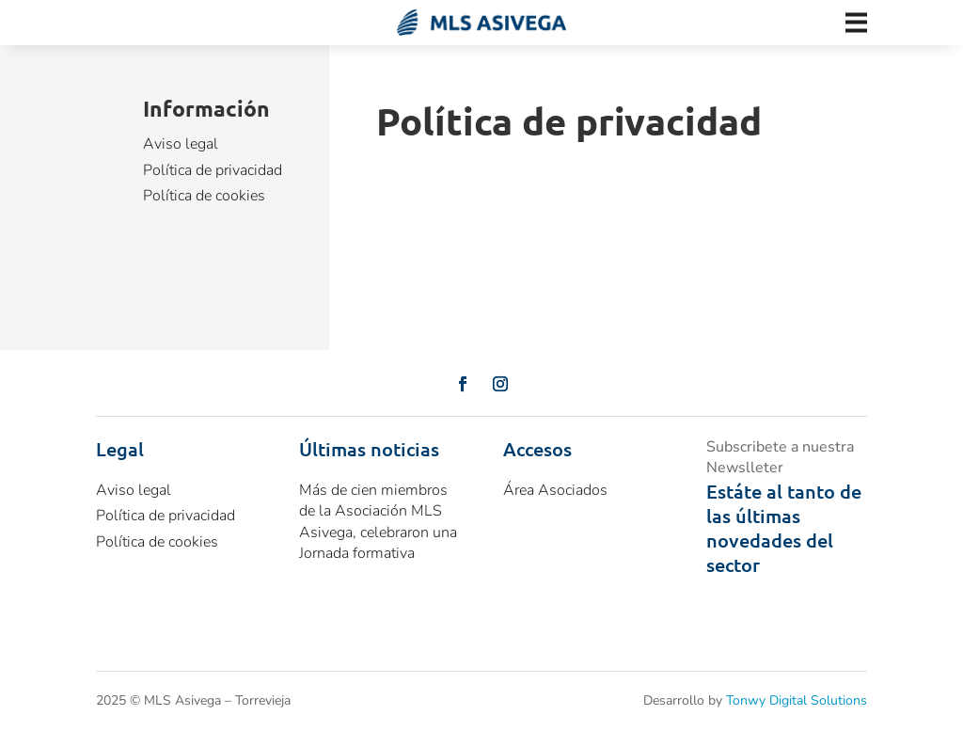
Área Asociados (555, 490)
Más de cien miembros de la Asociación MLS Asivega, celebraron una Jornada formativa (378, 522)
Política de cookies (204, 195)
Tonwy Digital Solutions (796, 700)
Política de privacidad (212, 170)
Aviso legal (180, 144)
